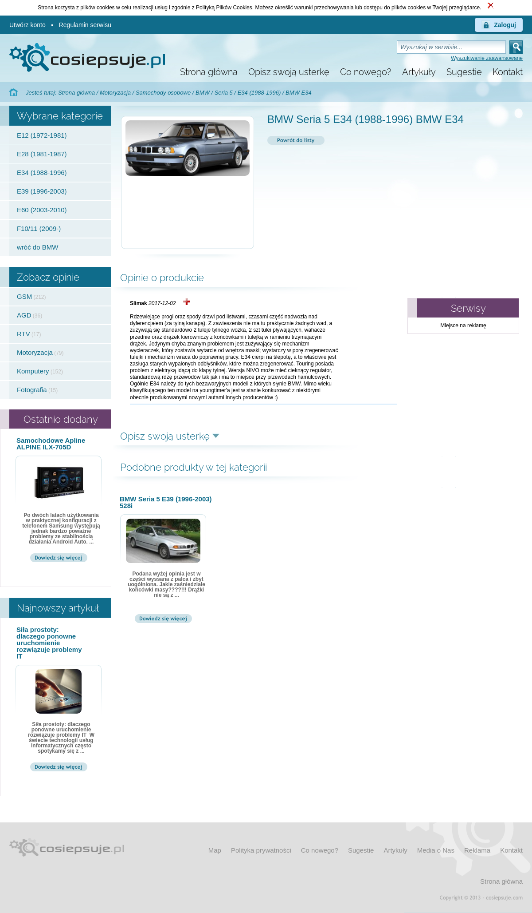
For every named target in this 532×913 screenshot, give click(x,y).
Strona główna (209, 72)
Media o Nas (435, 850)
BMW (203, 92)
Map (214, 850)
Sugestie (464, 72)
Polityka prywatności (261, 850)
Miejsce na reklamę (463, 325)
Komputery (33, 371)
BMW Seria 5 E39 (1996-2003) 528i (166, 502)
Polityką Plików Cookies (224, 7)
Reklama (477, 850)
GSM (24, 296)
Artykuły (419, 72)
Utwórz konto (27, 24)
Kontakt (508, 72)
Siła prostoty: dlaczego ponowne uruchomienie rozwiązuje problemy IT (49, 643)
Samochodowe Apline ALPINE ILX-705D (50, 444)
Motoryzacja (115, 92)
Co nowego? (365, 72)
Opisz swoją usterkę (288, 72)
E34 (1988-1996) (259, 92)
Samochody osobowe (163, 92)
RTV (23, 333)
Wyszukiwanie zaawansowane (487, 58)
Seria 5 (224, 92)
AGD (24, 315)
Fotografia (32, 389)
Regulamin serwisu (85, 24)
